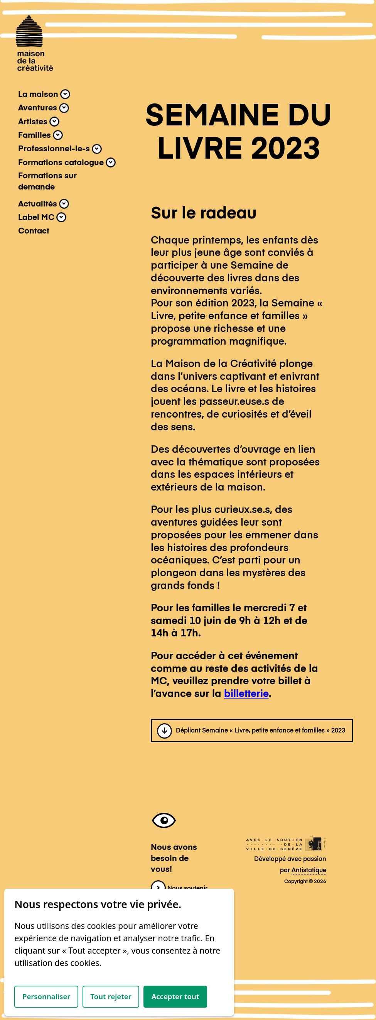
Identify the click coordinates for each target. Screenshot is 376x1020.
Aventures (43, 108)
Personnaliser (46, 996)
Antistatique (309, 871)
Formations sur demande (47, 181)
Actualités (43, 204)
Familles (40, 135)
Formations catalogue (67, 162)
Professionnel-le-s (60, 149)
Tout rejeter (110, 996)
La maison (44, 94)
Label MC (42, 217)
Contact (33, 231)
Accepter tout (175, 996)
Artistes (38, 122)
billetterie (246, 694)
